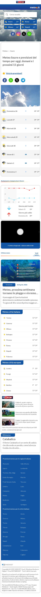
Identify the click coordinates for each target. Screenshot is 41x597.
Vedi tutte (37, 254)
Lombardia (24, 468)
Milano (23, 518)
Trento (5, 523)
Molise (5, 495)
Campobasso (7, 546)
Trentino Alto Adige (9, 473)
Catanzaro (24, 550)
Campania (6, 491)
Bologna (23, 527)
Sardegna (24, 505)
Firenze (23, 532)
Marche (23, 477)
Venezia (23, 523)
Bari (22, 546)
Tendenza (9, 285)
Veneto (23, 473)
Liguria (5, 468)
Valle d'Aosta (25, 464)
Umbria (5, 486)
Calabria (23, 500)
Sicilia (4, 505)
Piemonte (6, 464)
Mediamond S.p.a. (19, 585)
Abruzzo (23, 491)
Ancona (5, 532)
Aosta (22, 514)
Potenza (5, 550)
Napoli (5, 541)
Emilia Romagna (8, 477)
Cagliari (23, 555)
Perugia (5, 536)
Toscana (23, 482)
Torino (5, 514)
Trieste (5, 527)
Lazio (22, 486)
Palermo (5, 555)
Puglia (22, 495)
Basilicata (6, 500)
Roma (22, 536)
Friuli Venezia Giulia (9, 482)
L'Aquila (23, 541)
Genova (5, 518)
